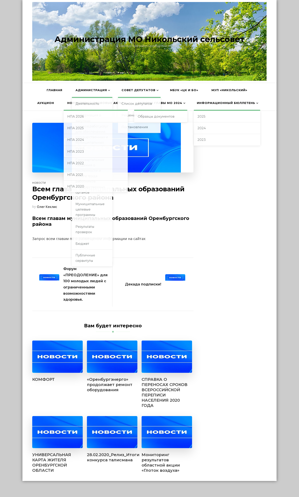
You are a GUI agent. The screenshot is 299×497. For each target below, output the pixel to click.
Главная (54, 90)
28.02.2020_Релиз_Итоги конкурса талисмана (113, 457)
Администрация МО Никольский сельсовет (149, 39)
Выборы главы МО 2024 (160, 103)
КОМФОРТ (43, 379)
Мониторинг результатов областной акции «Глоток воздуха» (161, 462)
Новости (39, 182)
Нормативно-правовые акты (95, 103)
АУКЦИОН (45, 103)
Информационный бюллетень (226, 103)
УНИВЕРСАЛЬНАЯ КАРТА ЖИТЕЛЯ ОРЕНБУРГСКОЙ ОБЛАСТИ (51, 462)
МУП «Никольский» (229, 90)
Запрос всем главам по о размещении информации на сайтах (88, 238)
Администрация (91, 90)
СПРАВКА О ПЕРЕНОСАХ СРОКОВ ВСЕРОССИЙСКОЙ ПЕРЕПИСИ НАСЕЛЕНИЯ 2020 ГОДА (164, 392)
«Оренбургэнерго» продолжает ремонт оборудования (109, 384)
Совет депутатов (138, 90)
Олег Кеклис (47, 207)
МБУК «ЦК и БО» (184, 90)
